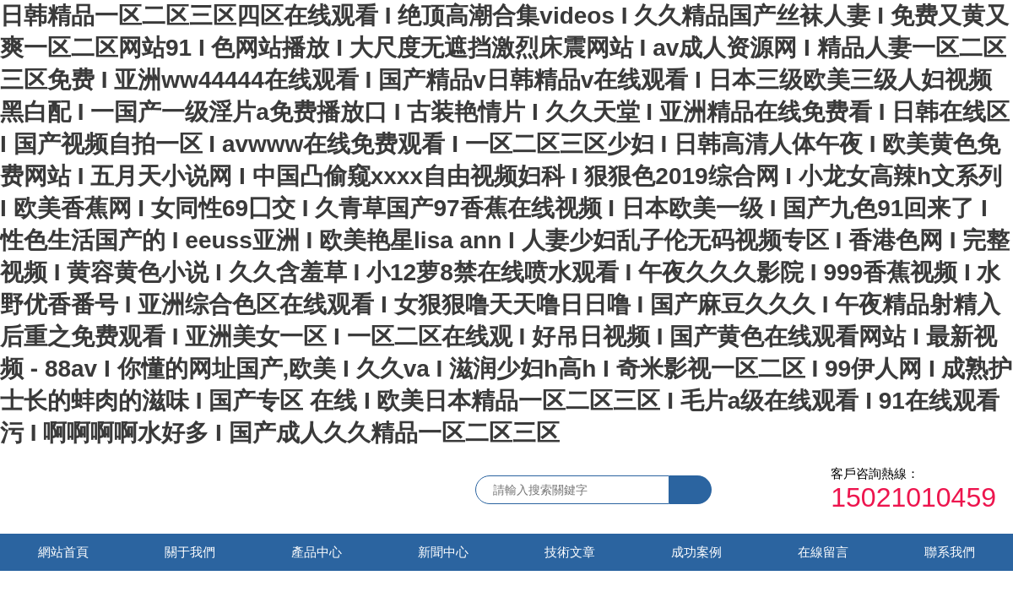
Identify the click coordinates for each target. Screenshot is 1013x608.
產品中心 (316, 552)
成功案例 (696, 552)
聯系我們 (949, 552)
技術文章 (569, 552)
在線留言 (823, 552)
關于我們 (190, 552)
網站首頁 (63, 552)
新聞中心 (443, 552)
